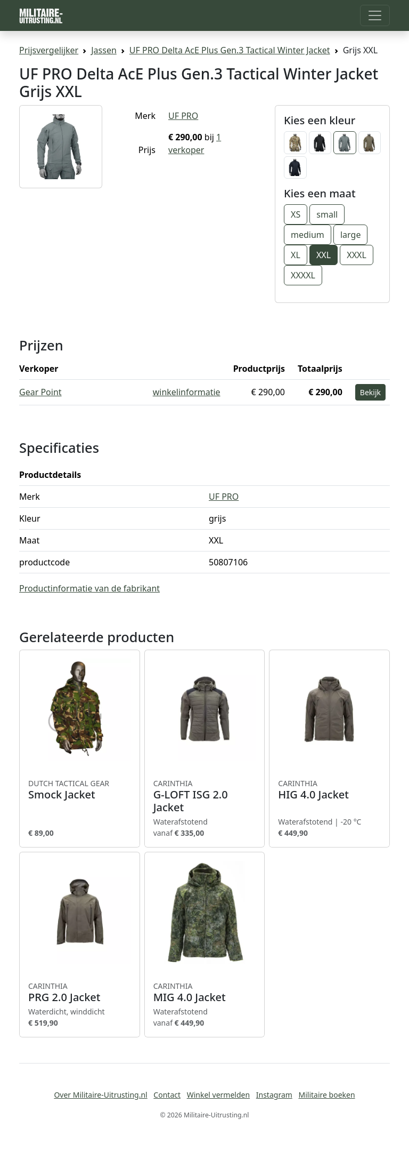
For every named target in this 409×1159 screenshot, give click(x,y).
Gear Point (40, 392)
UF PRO (183, 116)
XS (295, 214)
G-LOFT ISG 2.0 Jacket (204, 796)
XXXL (356, 255)
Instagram (274, 1095)
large (350, 235)
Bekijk (370, 392)
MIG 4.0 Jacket (204, 992)
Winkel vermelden (218, 1095)
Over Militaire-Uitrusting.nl (100, 1095)
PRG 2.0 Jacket (79, 992)
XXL (323, 255)
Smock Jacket (79, 790)
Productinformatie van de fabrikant (89, 588)
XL (295, 255)
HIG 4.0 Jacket (329, 790)
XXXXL (303, 275)
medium (307, 235)
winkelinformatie (186, 392)
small (327, 214)
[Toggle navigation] (375, 15)
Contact (167, 1095)
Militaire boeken (326, 1095)
